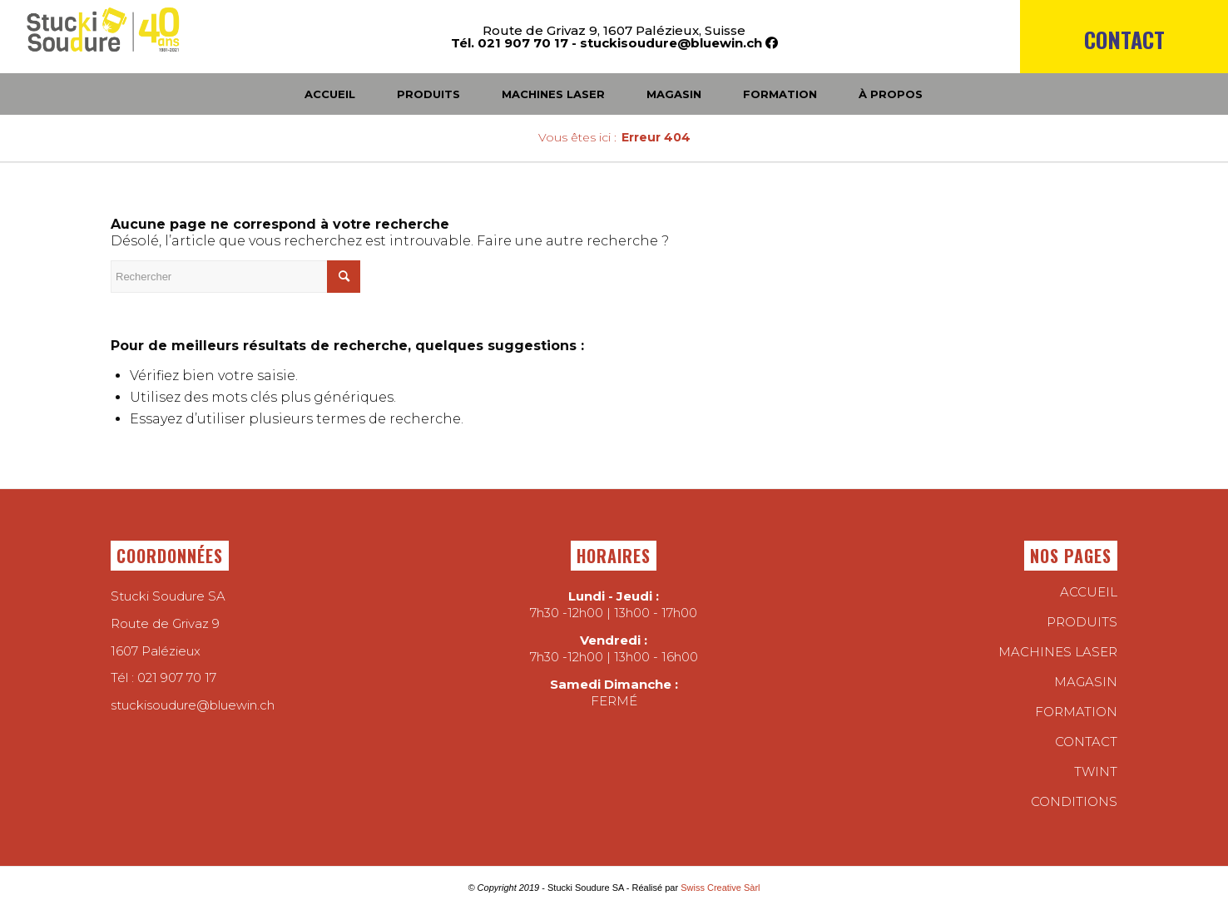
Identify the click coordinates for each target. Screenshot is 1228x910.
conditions (1074, 801)
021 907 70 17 (176, 677)
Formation (1076, 712)
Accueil (1088, 592)
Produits (1082, 622)
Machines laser (1057, 652)
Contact (1124, 39)
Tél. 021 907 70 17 (509, 43)
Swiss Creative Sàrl (720, 888)
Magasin (1085, 682)
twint (1095, 771)
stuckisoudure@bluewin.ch (671, 43)
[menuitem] (1124, 68)
